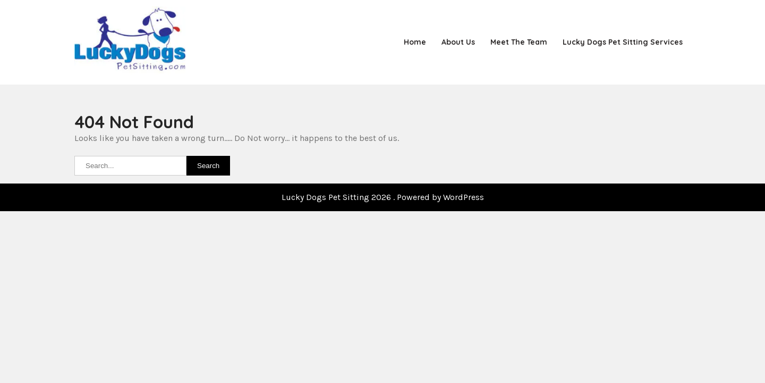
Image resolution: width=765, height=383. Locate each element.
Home (415, 42)
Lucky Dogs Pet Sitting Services (623, 42)
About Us (458, 42)
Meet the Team (518, 42)
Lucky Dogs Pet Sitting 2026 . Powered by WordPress (383, 197)
